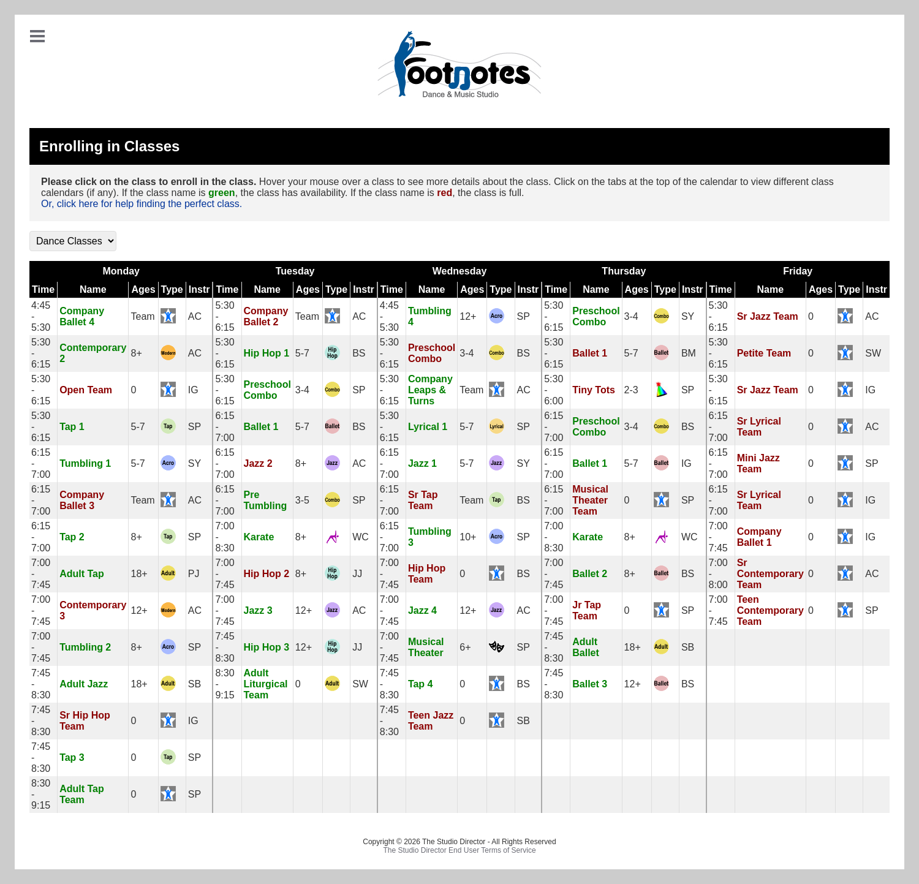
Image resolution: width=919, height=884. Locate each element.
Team (142, 316)
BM (688, 353)
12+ (468, 316)
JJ (357, 574)
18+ (138, 574)
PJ (194, 574)
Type (172, 289)
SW (873, 353)
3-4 (631, 316)
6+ (465, 647)
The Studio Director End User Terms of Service (459, 850)
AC (195, 316)
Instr (199, 289)
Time (43, 289)
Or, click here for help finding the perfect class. (141, 203)
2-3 (631, 390)
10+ (468, 537)
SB (687, 647)
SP (523, 316)
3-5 (302, 500)
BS (358, 353)
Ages (143, 289)
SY (687, 316)
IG (193, 390)
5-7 (302, 353)
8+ (136, 353)
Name (93, 289)
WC (360, 537)
